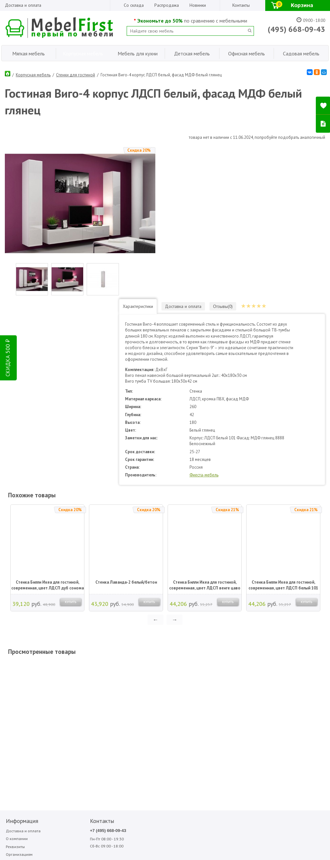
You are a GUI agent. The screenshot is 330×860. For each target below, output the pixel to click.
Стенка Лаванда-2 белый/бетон (126, 429)
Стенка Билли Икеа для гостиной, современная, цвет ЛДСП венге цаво (204, 432)
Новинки (197, 5)
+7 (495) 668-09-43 (86, 677)
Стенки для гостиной (75, 73)
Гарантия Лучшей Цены (26, 710)
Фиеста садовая (247, 692)
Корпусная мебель (33, 73)
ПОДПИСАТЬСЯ (102, 745)
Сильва (240, 677)
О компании (16, 686)
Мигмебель (210, 685)
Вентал (175, 685)
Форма (273, 685)
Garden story (147, 685)
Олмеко (208, 692)
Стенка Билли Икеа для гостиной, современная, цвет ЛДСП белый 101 (283, 432)
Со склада (134, 5)
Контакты (241, 5)
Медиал (208, 677)
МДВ (174, 692)
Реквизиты (14, 694)
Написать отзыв (70, 761)
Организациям (18, 702)
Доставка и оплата (23, 5)
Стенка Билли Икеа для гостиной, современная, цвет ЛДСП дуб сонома (47, 432)
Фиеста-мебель (236, 322)
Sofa (140, 692)
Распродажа (166, 5)
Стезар (240, 685)
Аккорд (175, 677)
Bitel (140, 677)
